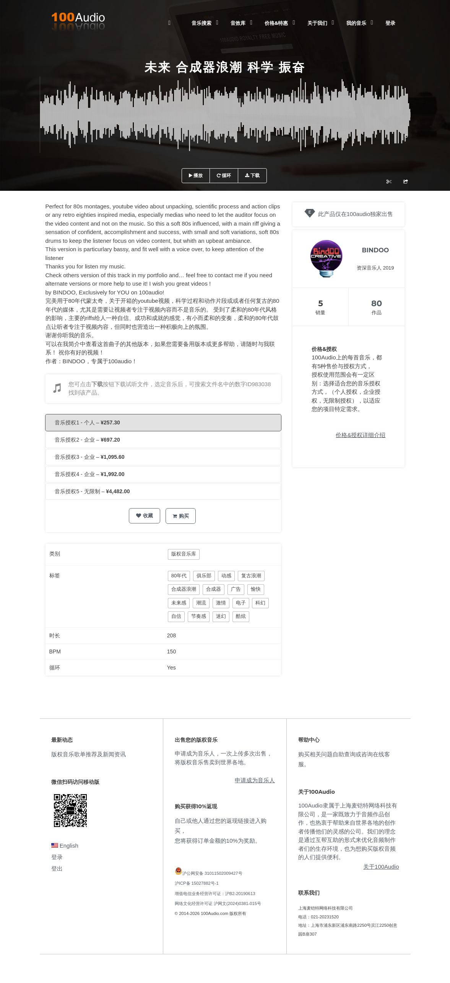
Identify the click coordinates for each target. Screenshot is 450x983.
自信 (176, 616)
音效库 (238, 23)
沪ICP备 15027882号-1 (197, 883)
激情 (221, 603)
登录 (390, 23)
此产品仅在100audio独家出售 (355, 214)
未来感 (178, 603)
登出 (57, 868)
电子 (241, 603)
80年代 (179, 575)
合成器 (213, 589)
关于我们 (317, 23)
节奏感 (198, 616)
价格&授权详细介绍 (360, 435)
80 (376, 303)
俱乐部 (204, 575)
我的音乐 (356, 23)
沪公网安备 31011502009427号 (212, 873)
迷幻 (221, 616)
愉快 (256, 589)
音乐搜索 (201, 23)
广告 (236, 589)
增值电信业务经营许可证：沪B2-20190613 (215, 893)
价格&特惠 (276, 23)
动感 (226, 575)
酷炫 (241, 616)
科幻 (260, 603)
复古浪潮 (251, 575)
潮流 (201, 603)
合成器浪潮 (183, 589)
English (64, 845)
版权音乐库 (183, 554)
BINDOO (375, 250)
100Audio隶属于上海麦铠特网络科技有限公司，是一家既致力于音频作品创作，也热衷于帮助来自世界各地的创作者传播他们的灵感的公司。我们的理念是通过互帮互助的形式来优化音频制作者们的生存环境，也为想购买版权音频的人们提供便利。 (347, 831)
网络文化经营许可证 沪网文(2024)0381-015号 (218, 903)
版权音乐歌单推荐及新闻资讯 (88, 754)
